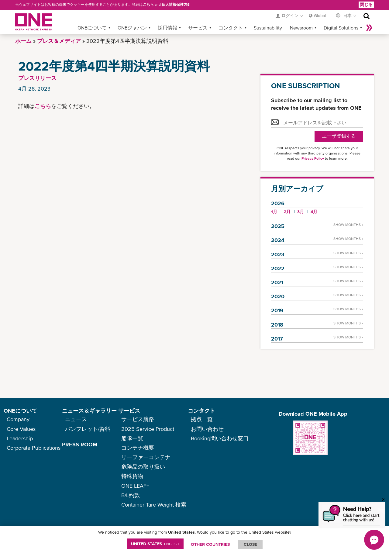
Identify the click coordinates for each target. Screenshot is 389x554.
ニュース (76, 419)
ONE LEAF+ (135, 486)
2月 (287, 211)
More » (369, 27)
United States (155, 543)
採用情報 (167, 27)
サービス (198, 27)
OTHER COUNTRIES (210, 544)
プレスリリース (37, 78)
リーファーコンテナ (145, 457)
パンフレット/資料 (87, 429)
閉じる (366, 4)
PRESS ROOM (79, 444)
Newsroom (301, 27)
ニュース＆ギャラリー (89, 410)
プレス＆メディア (59, 41)
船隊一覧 (132, 438)
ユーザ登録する (339, 136)
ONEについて (92, 27)
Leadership (20, 438)
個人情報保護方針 (176, 4)
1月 (274, 211)
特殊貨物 (132, 476)
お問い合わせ (207, 429)
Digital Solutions (341, 27)
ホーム (23, 41)
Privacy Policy (312, 158)
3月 (300, 211)
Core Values (21, 429)
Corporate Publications (33, 448)
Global (320, 15)
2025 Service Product (147, 429)
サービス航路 (137, 419)
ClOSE (250, 544)
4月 (314, 211)
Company (18, 419)
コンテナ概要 (137, 448)
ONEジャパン (132, 27)
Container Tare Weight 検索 (153, 504)
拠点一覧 (202, 419)
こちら (148, 4)
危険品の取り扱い (143, 466)
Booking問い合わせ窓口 (220, 438)
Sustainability (268, 27)
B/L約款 (130, 495)
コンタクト (231, 27)
